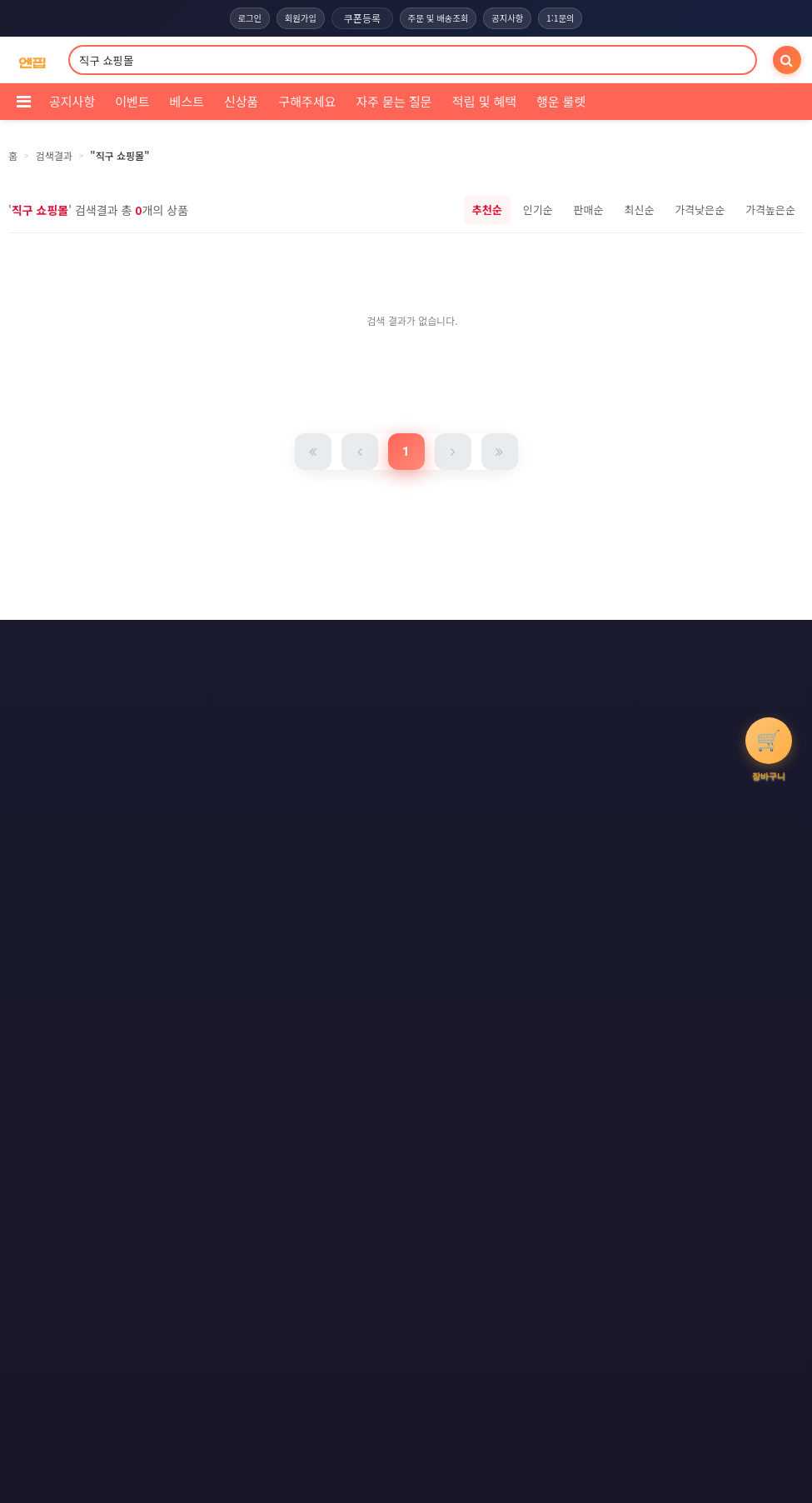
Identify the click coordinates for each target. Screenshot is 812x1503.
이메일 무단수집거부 (502, 645)
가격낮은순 (700, 209)
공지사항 (512, 18)
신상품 (241, 101)
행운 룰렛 (560, 101)
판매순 (589, 209)
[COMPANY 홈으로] (32, 60)
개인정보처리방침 (383, 645)
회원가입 (295, 18)
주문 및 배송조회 (438, 18)
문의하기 (393, 675)
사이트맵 (472, 675)
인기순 (538, 209)
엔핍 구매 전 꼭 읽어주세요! (566, 945)
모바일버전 (492, 706)
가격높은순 (770, 209)
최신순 (639, 209)
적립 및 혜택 (484, 101)
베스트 (187, 101)
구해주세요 (307, 101)
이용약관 (287, 645)
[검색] (787, 60)
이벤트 (132, 101)
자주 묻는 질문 (393, 101)
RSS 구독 (553, 675)
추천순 (487, 209)
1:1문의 (569, 18)
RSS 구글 (317, 706)
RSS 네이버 (403, 706)
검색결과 (54, 155)
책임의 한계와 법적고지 (285, 675)
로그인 (240, 18)
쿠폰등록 (359, 18)
